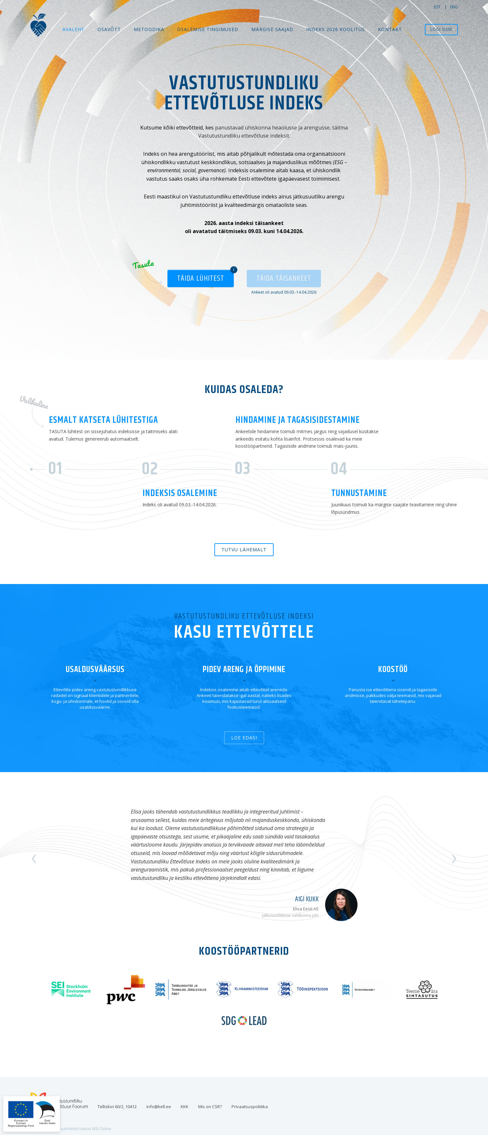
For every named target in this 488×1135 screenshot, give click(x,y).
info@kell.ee (158, 1106)
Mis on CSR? (210, 1106)
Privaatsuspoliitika (250, 1106)
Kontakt (390, 29)
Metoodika (149, 29)
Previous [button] (34, 859)
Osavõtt (109, 29)
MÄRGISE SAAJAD (272, 29)
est (437, 7)
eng (454, 7)
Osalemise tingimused (207, 29)
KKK (184, 1106)
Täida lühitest (200, 278)
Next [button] (454, 859)
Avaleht (73, 29)
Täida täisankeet (283, 278)
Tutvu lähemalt (244, 549)
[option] (244, 858)
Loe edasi (244, 738)
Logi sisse (441, 29)
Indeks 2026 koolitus (335, 29)
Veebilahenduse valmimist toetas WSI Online (70, 1128)
